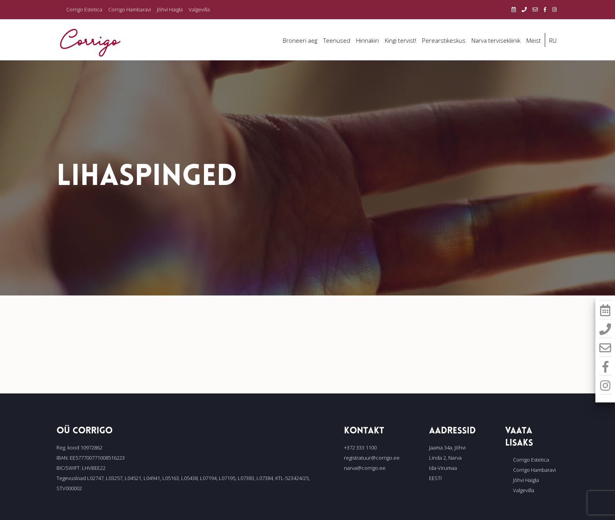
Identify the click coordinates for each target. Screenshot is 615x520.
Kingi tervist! (400, 40)
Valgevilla (199, 9)
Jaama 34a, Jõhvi (447, 447)
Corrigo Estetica (84, 9)
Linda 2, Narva (445, 457)
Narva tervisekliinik (495, 40)
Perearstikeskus (444, 40)
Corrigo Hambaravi (129, 9)
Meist (533, 40)
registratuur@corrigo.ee (372, 457)
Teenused (336, 40)
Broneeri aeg (300, 40)
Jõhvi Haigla (170, 9)
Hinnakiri (367, 40)
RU (553, 40)
